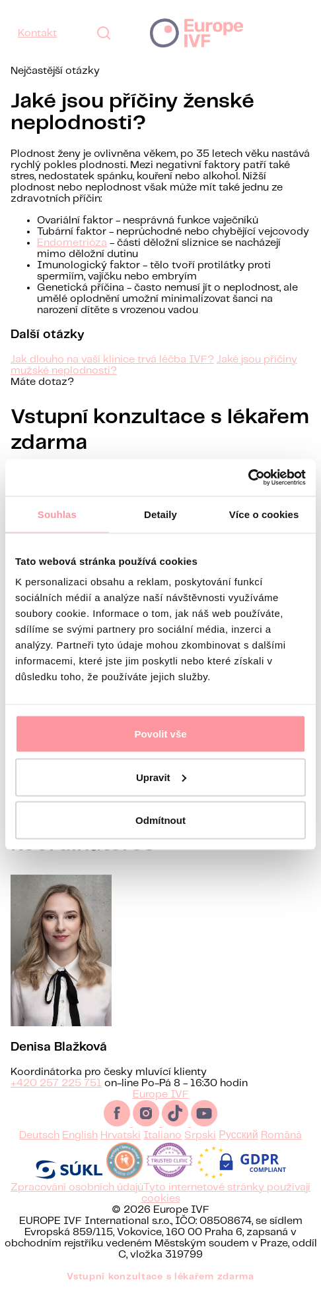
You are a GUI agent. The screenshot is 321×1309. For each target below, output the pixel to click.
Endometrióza (72, 243)
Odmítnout (160, 820)
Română (281, 1151)
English (80, 1151)
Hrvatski (120, 1151)
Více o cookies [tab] (264, 513)
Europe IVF (196, 33)
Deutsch (39, 1151)
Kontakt (37, 33)
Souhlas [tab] (57, 513)
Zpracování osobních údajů (77, 1203)
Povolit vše (160, 734)
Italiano (162, 1151)
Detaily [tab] (160, 513)
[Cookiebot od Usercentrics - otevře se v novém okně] (248, 477)
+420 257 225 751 (56, 1099)
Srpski (200, 1151)
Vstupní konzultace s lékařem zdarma (160, 1292)
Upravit (161, 776)
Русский (238, 1151)
